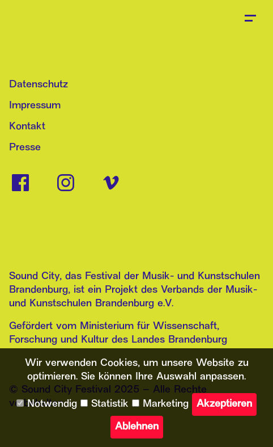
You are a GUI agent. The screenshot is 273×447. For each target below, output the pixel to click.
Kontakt (27, 127)
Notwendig (46, 404)
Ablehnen (137, 427)
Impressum (35, 106)
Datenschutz (38, 85)
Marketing (160, 404)
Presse (25, 148)
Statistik (104, 404)
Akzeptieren (224, 404)
